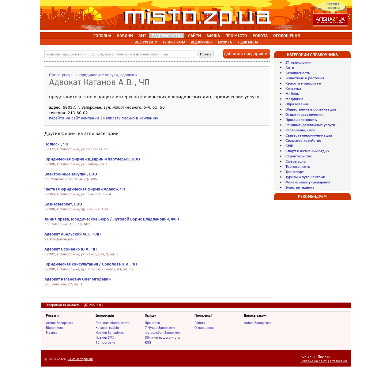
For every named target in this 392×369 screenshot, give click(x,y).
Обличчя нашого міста (162, 337)
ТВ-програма (105, 342)
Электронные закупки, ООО (70, 174)
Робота (199, 323)
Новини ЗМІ (105, 337)
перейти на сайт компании (74, 118)
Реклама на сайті (313, 361)
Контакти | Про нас (315, 356)
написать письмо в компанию (130, 118)
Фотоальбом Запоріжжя (163, 332)
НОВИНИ (125, 35)
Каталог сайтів (107, 328)
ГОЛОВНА (102, 35)
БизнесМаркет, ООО (63, 204)
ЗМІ (142, 35)
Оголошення (204, 328)
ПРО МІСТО (236, 35)
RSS (148, 342)
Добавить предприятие (247, 54)
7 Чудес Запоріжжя (160, 328)
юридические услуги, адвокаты (108, 74)
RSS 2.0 (95, 305)
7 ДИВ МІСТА (247, 42)
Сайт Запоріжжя (80, 359)
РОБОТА (260, 35)
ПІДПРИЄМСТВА (167, 35)
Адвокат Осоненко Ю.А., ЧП (70, 249)
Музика (51, 332)
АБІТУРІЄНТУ (146, 42)
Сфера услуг (60, 74)
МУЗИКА (225, 42)
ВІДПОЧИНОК (202, 42)
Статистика (339, 361)
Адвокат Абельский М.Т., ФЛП (72, 234)
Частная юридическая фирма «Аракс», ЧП (84, 189)
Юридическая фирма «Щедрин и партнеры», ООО (92, 159)
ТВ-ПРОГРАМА (174, 42)
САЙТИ (194, 35)
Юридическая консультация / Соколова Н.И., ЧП (90, 264)
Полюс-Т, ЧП (56, 144)
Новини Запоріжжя (110, 332)
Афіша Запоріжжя (60, 323)
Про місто (152, 323)
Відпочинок (54, 328)
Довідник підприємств (113, 323)
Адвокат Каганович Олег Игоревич (77, 279)
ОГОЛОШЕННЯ (286, 35)
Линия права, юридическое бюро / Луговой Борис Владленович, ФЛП (111, 219)
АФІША (213, 35)
